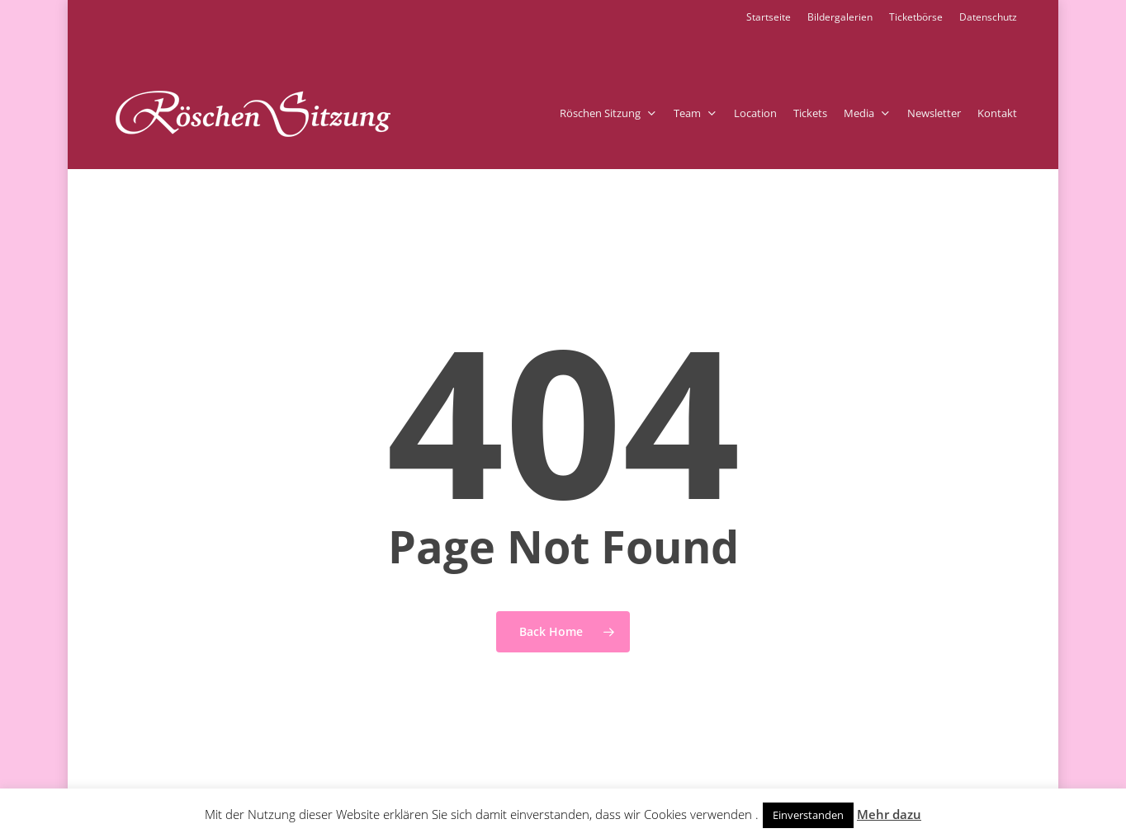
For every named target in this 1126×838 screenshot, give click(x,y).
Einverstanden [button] (808, 814)
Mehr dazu (889, 814)
